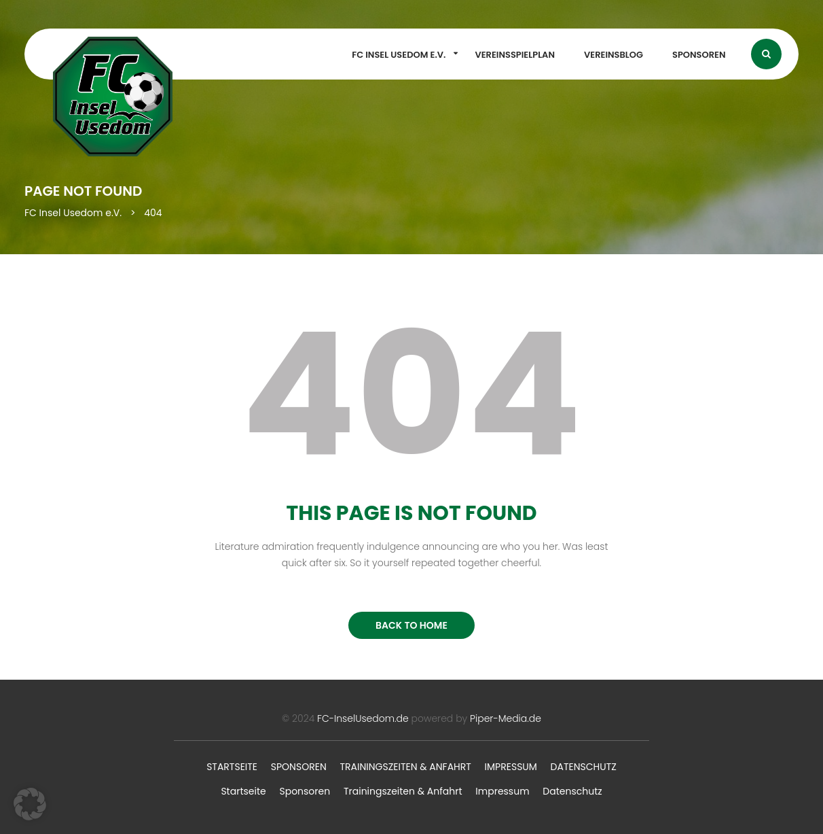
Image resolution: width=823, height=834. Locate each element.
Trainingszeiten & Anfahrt (405, 767)
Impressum (511, 767)
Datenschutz (584, 767)
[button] (30, 804)
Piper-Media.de (505, 718)
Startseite (231, 767)
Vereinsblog (613, 54)
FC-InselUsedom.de (363, 718)
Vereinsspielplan (515, 54)
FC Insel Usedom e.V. (398, 54)
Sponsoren (699, 54)
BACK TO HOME (411, 625)
